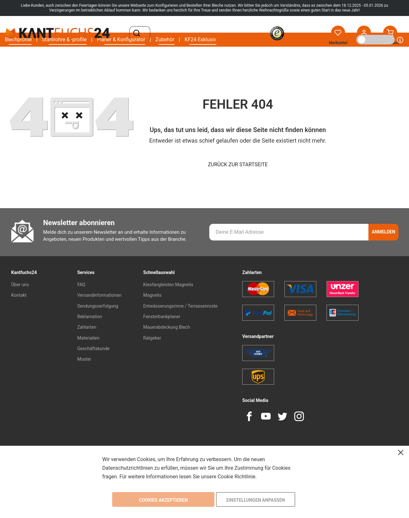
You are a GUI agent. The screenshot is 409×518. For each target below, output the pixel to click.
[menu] (110, 58)
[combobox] (190, 33)
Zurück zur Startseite (238, 164)
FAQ (81, 284)
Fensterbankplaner (161, 316)
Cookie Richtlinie (236, 476)
